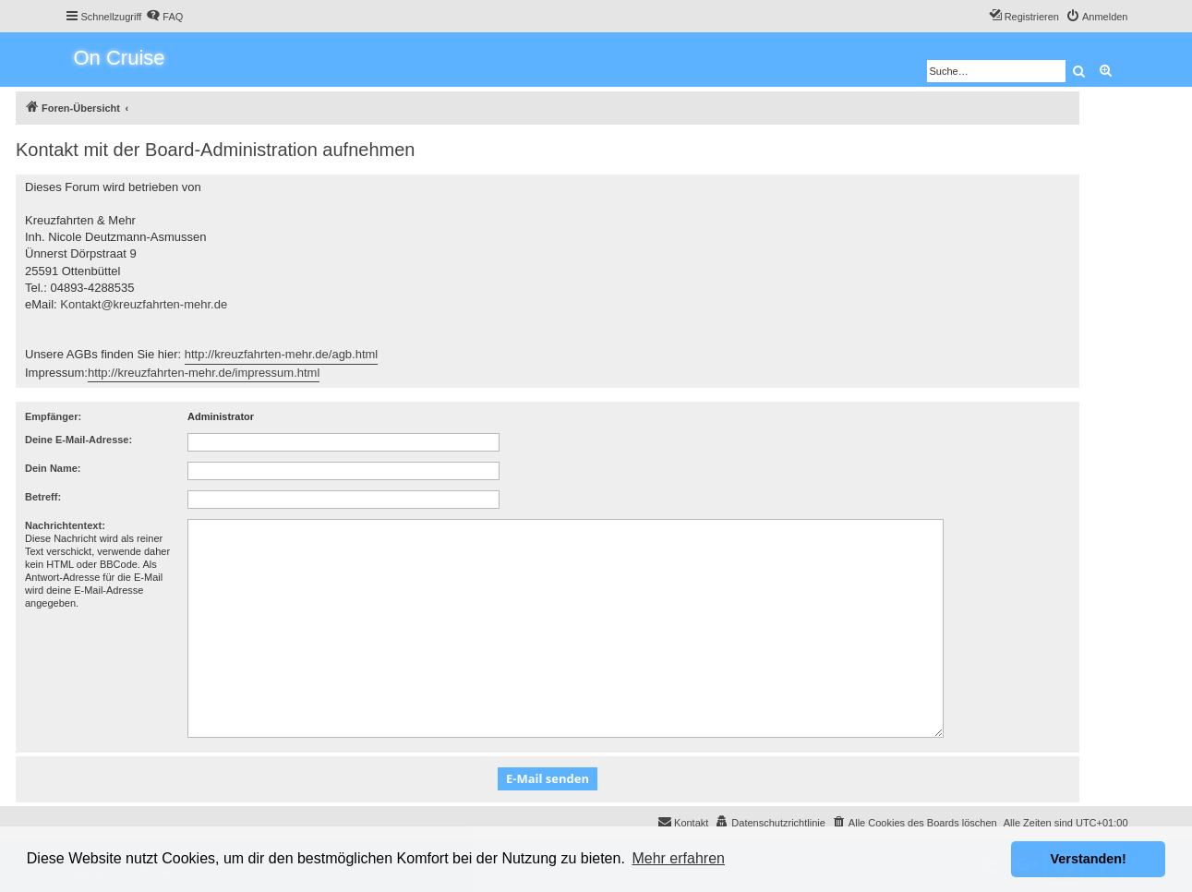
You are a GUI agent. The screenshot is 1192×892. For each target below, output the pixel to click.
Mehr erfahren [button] (678, 858)
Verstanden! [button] (1088, 858)
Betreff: (43, 496)
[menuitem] (164, 17)
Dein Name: (53, 468)
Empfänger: (53, 416)
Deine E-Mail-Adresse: (78, 439)
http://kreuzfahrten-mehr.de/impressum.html (203, 373)
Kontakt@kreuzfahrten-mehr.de (143, 304)
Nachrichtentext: (65, 525)
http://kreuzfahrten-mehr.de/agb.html (282, 354)
